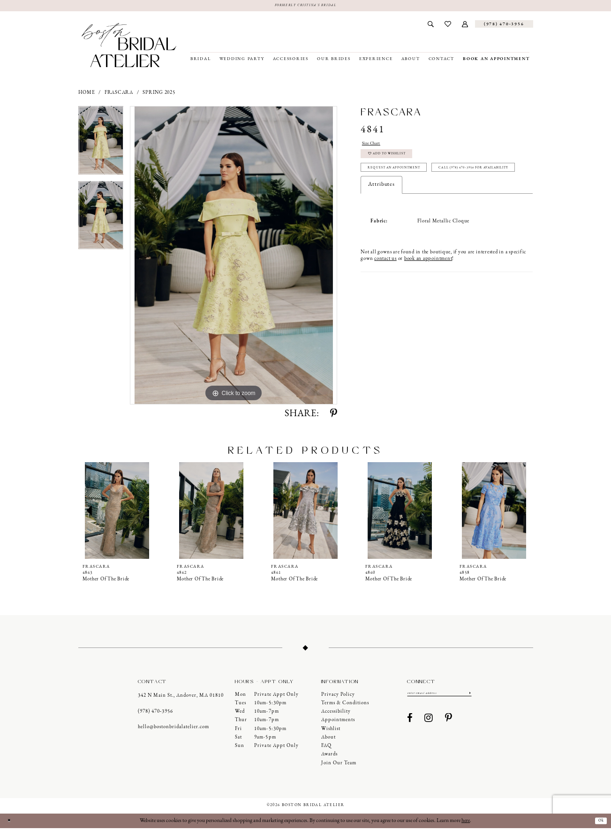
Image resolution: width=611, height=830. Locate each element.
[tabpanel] (101, 145)
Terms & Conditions (345, 705)
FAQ (326, 747)
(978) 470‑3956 (155, 713)
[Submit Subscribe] (469, 696)
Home (86, 94)
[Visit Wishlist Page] (447, 25)
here (465, 822)
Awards (329, 756)
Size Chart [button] (375, 146)
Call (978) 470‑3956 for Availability (419, 200)
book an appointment (428, 292)
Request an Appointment (407, 181)
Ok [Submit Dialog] (599, 822)
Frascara (119, 94)
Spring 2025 (159, 94)
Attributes (381, 218)
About (328, 739)
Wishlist (330, 730)
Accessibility (336, 713)
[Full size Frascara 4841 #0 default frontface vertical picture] (233, 257)
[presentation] (117, 512)
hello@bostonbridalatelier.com (173, 728)
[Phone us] (504, 26)
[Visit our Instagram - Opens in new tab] (428, 722)
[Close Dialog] (10, 822)
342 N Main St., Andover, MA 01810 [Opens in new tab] (181, 697)
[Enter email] (439, 696)
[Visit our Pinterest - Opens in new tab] (449, 722)
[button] (464, 25)
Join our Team (338, 765)
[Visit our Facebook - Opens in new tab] (410, 722)
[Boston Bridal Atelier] (129, 47)
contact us (385, 292)
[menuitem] (430, 25)
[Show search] (430, 25)
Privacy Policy (338, 696)
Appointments (338, 721)
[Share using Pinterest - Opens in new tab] (333, 416)
